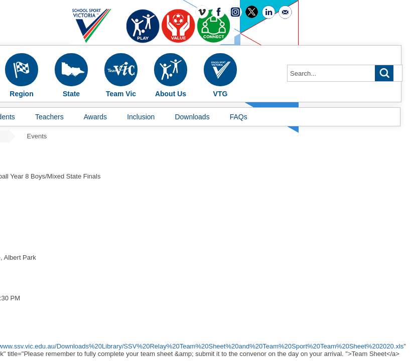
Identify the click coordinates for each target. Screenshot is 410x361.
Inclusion (141, 117)
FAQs (238, 117)
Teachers (49, 117)
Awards (95, 117)
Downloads (192, 117)
